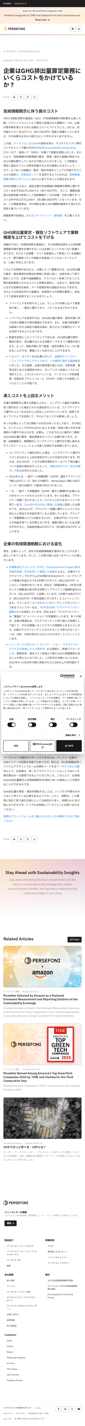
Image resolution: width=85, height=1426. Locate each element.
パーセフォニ (21, 143)
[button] (42, 20)
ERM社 (38, 148)
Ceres (34, 143)
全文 (28, 216)
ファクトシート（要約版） (49, 216)
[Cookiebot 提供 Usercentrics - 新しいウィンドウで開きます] (62, 676)
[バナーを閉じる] (81, 676)
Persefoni (7, 3)
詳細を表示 (70, 735)
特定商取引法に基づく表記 (38, 1413)
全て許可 (69, 746)
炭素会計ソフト (30, 175)
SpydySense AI (20, 3)
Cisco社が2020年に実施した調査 (43, 505)
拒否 (16, 746)
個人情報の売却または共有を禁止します (29, 1418)
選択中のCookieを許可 (42, 746)
